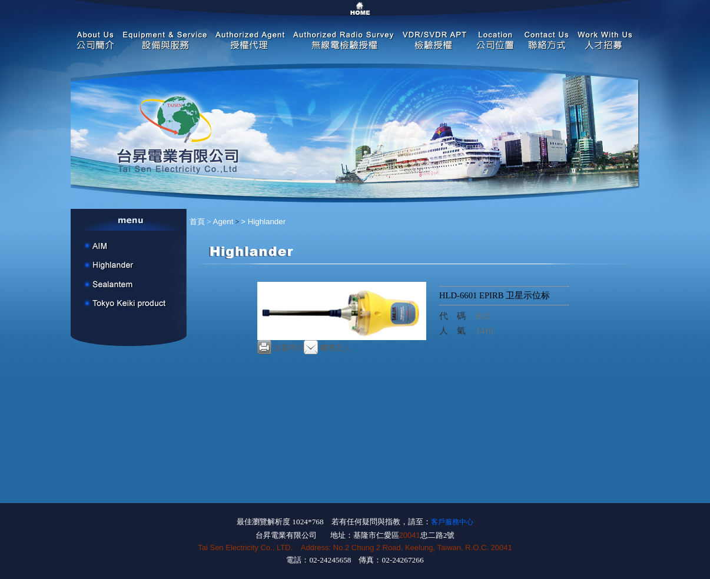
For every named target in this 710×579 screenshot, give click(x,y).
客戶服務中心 (452, 522)
